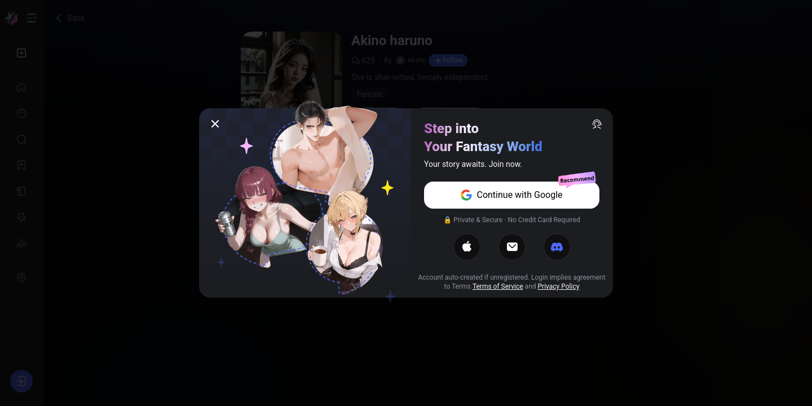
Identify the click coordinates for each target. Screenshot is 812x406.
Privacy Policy (559, 286)
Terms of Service (498, 286)
